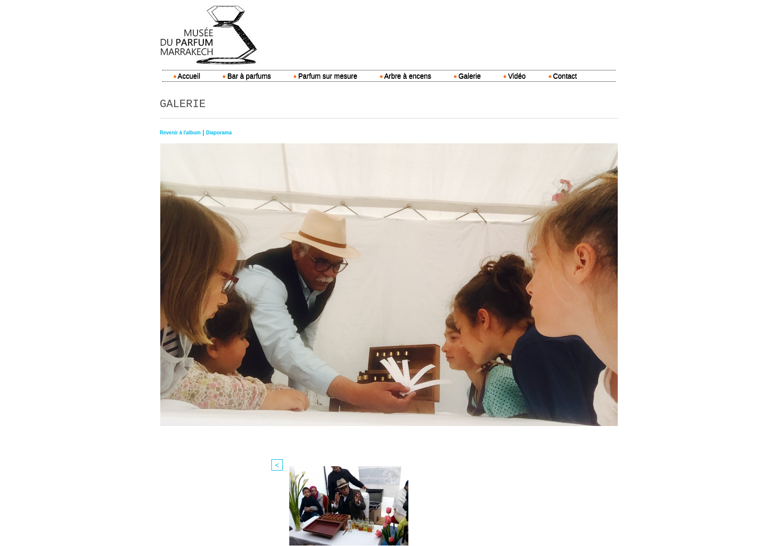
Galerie (467, 76)
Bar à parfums (247, 76)
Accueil (187, 76)
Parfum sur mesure (325, 76)
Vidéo (514, 76)
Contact (563, 76)
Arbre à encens (405, 76)
